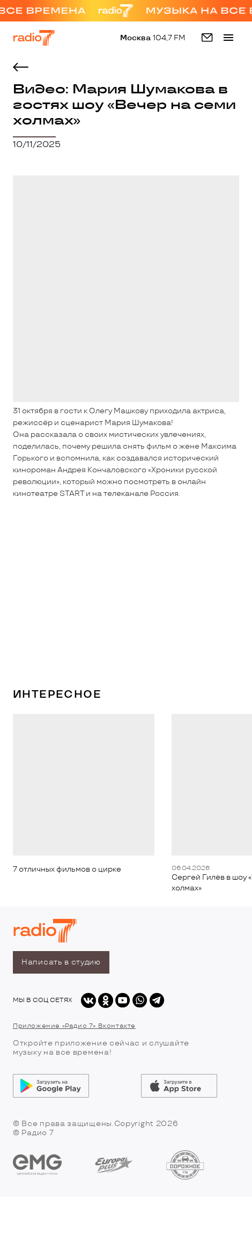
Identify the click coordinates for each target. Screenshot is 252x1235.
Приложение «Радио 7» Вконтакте (74, 1025)
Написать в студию (61, 962)
